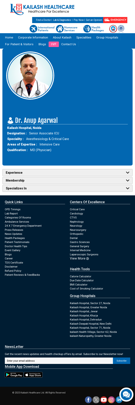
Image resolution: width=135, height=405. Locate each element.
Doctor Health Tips (16, 246)
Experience (14, 172)
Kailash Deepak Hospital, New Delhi (90, 323)
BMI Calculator (78, 284)
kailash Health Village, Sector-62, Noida (93, 331)
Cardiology (76, 213)
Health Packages (15, 238)
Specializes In (16, 188)
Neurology (76, 225)
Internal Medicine (80, 250)
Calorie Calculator (80, 276)
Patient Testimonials (17, 242)
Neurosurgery (78, 229)
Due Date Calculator (82, 280)
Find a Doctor (43, 19)
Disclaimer (11, 266)
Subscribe (122, 360)
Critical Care (77, 209)
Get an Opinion (94, 19)
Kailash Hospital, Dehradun (86, 319)
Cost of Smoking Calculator (86, 288)
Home (9, 37)
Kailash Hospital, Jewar (84, 311)
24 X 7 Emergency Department (23, 225)
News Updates (13, 233)
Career (9, 258)
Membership (15, 180)
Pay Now (79, 19)
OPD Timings (12, 209)
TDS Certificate (14, 262)
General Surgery (79, 246)
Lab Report (11, 213)
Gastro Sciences (80, 242)
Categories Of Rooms (18, 217)
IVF (53, 44)
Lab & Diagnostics (62, 19)
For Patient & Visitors (19, 44)
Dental (74, 238)
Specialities (83, 37)
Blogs (42, 44)
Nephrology (77, 221)
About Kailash (62, 37)
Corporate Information (33, 37)
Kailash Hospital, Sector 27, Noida (90, 303)
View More (79, 258)
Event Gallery (12, 250)
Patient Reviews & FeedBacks (22, 274)
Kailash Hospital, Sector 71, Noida (90, 327)
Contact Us (68, 44)
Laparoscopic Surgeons (84, 254)
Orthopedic (76, 233)
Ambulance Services (17, 221)
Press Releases (14, 229)
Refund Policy (13, 270)
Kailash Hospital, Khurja (84, 315)
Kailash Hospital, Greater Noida (88, 307)
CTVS (73, 217)
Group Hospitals (107, 37)
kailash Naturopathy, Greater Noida (90, 335)
